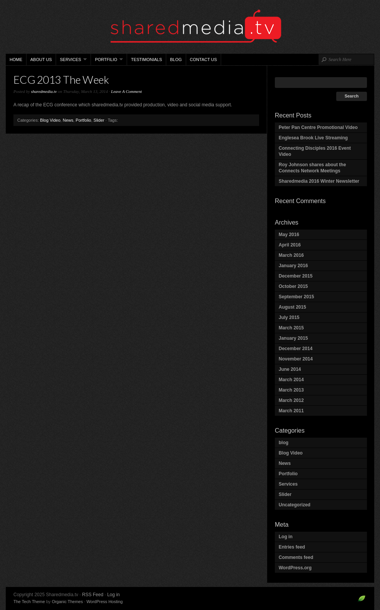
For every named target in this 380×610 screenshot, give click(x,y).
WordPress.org (295, 567)
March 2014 (291, 379)
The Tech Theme (29, 601)
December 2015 (295, 276)
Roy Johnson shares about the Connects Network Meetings (312, 168)
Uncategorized (295, 505)
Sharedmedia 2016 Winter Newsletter (319, 181)
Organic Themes (67, 601)
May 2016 (289, 234)
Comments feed (296, 557)
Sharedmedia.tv (190, 27)
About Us (41, 59)
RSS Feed (92, 594)
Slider (99, 120)
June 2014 (290, 369)
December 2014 (295, 348)
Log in (285, 536)
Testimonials (146, 59)
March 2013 (291, 390)
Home (16, 59)
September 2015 (296, 296)
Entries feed (292, 547)
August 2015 (292, 307)
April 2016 (290, 245)
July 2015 (289, 317)
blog (283, 442)
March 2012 (291, 400)
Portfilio (107, 61)
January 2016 (293, 265)
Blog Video (50, 120)
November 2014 (296, 359)
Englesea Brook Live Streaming (313, 138)
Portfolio (83, 120)
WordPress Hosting (104, 601)
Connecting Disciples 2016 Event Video (315, 151)
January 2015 (293, 338)
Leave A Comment (126, 91)
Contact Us (203, 59)
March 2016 (291, 255)
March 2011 (291, 410)
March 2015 (291, 328)
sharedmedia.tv (44, 91)
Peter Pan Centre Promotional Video (318, 127)
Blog (176, 59)
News (68, 120)
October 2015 (293, 286)
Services (71, 61)
